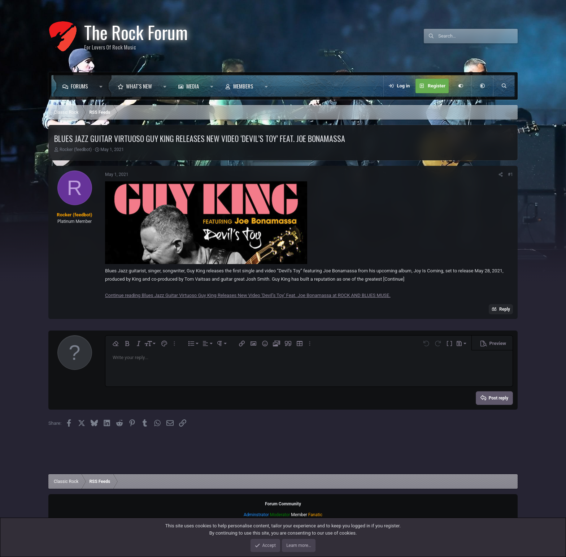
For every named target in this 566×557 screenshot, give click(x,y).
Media (192, 86)
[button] (102, 86)
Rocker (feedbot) (76, 149)
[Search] (478, 36)
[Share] (500, 174)
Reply (504, 309)
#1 (510, 174)
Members (243, 86)
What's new (139, 86)
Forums (79, 86)
